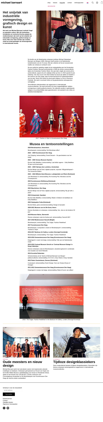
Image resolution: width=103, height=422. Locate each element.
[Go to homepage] (11, 2)
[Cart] (102, 3)
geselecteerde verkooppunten (63, 80)
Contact (5, 400)
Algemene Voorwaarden (10, 404)
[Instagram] (4, 408)
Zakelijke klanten (8, 402)
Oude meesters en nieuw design (22, 363)
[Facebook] (8, 408)
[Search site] (93, 3)
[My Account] (97, 3)
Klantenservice (7, 398)
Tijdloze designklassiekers (74, 362)
